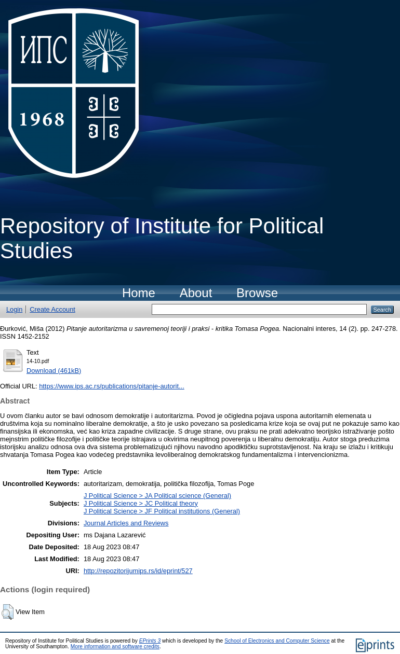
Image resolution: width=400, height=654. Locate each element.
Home (138, 293)
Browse (257, 293)
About (196, 293)
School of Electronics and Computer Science (277, 641)
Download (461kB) (53, 370)
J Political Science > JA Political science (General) (157, 495)
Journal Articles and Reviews (126, 523)
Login (14, 309)
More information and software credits (115, 646)
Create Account (52, 309)
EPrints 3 (150, 641)
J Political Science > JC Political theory (141, 503)
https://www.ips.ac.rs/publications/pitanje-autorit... (111, 386)
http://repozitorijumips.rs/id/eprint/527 (138, 571)
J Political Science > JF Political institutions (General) (162, 511)
